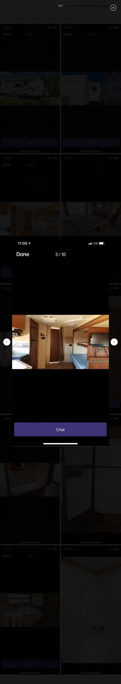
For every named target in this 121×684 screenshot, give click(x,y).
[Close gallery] (113, 8)
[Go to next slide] (114, 342)
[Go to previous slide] (6, 342)
